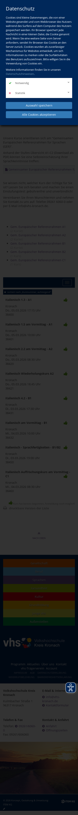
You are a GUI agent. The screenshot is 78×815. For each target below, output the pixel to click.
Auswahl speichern (39, 105)
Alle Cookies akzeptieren (39, 115)
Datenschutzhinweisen (20, 74)
